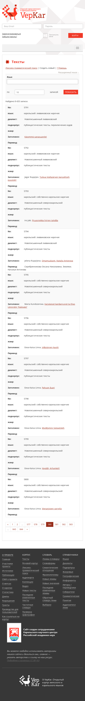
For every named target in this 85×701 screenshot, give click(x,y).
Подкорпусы (69, 567)
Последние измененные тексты (28, 597)
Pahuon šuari (48, 387)
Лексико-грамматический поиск (21, 68)
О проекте (7, 555)
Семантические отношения (50, 569)
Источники (7, 570)
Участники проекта (7, 565)
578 (35, 524)
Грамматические (71, 596)
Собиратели (69, 591)
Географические (71, 576)
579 (42, 524)
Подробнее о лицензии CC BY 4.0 (23, 660)
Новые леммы (49, 579)
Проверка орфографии (28, 613)
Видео (25, 586)
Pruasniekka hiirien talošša (45, 220)
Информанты (69, 580)
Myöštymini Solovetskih (53, 428)
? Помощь (62, 68)
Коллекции (27, 581)
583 (71, 524)
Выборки (46, 604)
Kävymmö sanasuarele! (35, 136)
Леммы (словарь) (50, 559)
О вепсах (6, 583)
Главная (6, 559)
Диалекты (67, 563)
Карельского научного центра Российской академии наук (40, 634)
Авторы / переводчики (69, 586)
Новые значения (50, 583)
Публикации (8, 575)
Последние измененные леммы (48, 590)
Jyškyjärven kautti (50, 347)
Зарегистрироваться (11, 33)
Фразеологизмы (50, 574)
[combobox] (42, 81)
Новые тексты (29, 590)
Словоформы (48, 563)
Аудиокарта (28, 577)
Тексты (25, 559)
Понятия (67, 600)
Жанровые (68, 571)
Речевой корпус (30, 563)
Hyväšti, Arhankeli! (51, 468)
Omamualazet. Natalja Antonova (57, 260)
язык (9, 77)
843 (14, 529)
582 (64, 524)
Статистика (7, 592)
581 (56, 524)
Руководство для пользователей (10, 611)
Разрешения (8, 600)
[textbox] (9, 81)
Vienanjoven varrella (52, 508)
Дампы (5, 596)
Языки (66, 559)
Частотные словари (27, 606)
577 (28, 524)
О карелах (7, 587)
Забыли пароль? (9, 36)
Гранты (6, 605)
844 (21, 529)
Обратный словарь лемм (49, 599)
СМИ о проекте (9, 579)
